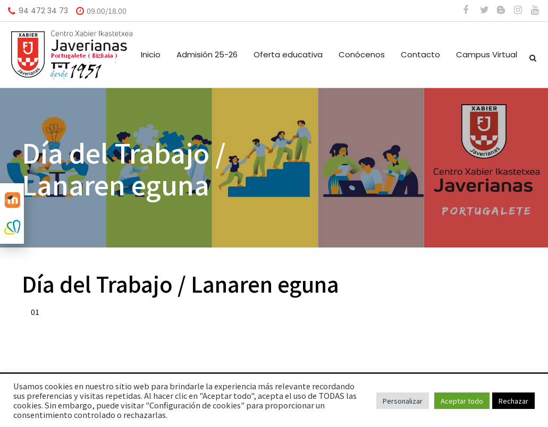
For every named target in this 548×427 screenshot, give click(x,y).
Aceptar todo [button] (462, 401)
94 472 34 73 (43, 10)
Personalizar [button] (403, 401)
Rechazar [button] (513, 401)
